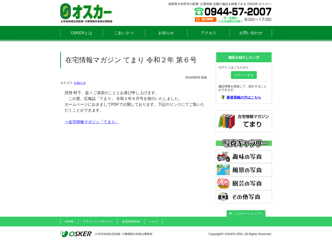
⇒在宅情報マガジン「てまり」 (92, 122)
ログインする (244, 75)
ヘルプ (153, 221)
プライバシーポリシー (98, 221)
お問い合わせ (250, 33)
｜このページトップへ (246, 213)
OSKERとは (81, 33)
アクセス (208, 33)
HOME (69, 221)
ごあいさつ (123, 33)
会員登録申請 (131, 221)
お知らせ (166, 33)
